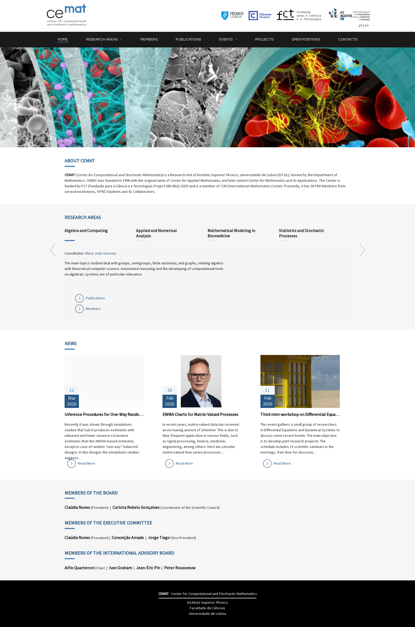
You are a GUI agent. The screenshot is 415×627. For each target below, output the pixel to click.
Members (93, 308)
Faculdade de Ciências (207, 608)
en (367, 25)
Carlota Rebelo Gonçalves (136, 507)
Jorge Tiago (159, 537)
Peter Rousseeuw (179, 567)
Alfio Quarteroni (79, 567)
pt (360, 25)
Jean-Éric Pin (148, 567)
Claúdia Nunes (77, 507)
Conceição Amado (128, 537)
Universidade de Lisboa (207, 613)
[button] (104, 40)
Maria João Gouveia (100, 253)
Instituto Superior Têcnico (207, 602)
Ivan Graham (120, 567)
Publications (95, 298)
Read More (86, 463)
